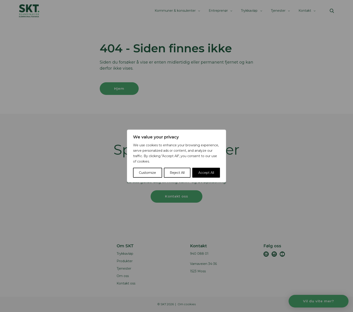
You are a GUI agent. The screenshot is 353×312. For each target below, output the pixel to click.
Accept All (206, 173)
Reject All (177, 173)
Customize (147, 173)
